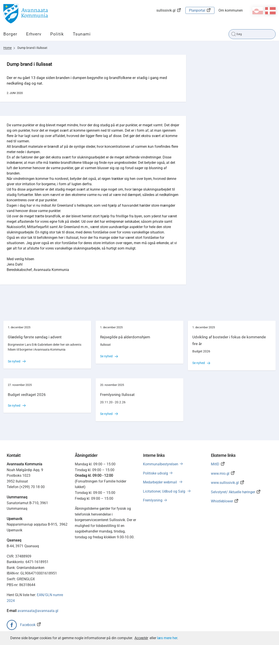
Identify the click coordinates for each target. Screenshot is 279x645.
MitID (215, 464)
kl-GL (257, 10)
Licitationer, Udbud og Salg (164, 491)
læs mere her (167, 638)
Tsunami (82, 34)
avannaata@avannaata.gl (37, 611)
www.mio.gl (220, 473)
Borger (10, 34)
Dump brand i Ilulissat (32, 48)
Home (7, 48)
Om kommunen (230, 10)
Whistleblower (222, 501)
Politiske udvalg (155, 473)
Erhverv (33, 34)
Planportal (197, 10)
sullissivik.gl (166, 10)
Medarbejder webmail (160, 482)
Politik (57, 34)
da (270, 10)
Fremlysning (152, 500)
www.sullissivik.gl (225, 483)
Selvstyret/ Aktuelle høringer (233, 492)
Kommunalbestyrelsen (160, 464)
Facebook (28, 625)
